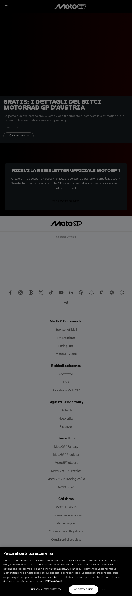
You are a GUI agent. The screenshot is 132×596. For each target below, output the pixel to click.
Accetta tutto (83, 589)
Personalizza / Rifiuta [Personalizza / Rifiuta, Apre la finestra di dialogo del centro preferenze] (46, 589)
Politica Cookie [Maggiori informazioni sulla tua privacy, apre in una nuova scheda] (53, 581)
